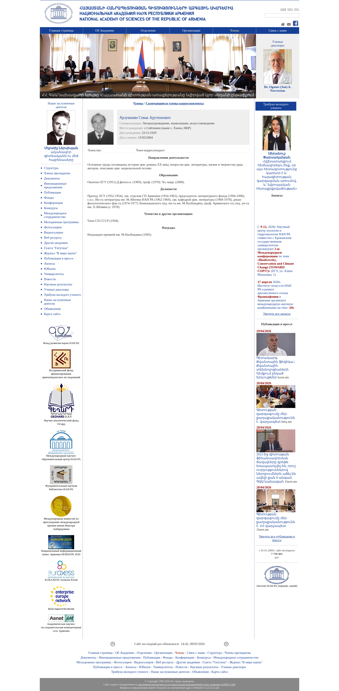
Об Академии (104, 30)
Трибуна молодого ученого (62, 294)
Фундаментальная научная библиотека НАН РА (61, 486)
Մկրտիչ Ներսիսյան (61, 148)
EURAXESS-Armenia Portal (61, 578)
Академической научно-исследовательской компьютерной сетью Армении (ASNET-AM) (186, 684)
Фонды (49, 197)
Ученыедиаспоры (277, 43)
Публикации (52, 192)
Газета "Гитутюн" (56, 248)
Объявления (52, 308)
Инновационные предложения (55, 185)
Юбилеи (49, 268)
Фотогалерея (52, 227)
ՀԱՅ (283, 9)
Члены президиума (57, 173)
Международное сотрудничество (55, 215)
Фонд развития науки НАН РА (61, 342)
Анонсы (49, 263)
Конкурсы (51, 208)
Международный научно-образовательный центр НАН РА (61, 456)
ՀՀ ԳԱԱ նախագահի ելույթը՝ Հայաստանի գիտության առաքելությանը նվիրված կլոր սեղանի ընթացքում (148, 95)
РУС (296, 9)
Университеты (54, 274)
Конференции (53, 203)
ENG (290, 9)
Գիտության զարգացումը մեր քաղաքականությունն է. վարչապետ (275, 414)
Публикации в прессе (58, 258)
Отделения (148, 30)
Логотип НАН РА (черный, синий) (276, 584)
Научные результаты (58, 284)
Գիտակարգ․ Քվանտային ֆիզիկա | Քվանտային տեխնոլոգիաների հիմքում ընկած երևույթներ (275, 366)
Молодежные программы (61, 222)
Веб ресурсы (52, 237)
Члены (234, 30)
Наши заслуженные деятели (170, 671)
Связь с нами (278, 30)
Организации (191, 30)
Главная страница (61, 30)
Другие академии (56, 243)
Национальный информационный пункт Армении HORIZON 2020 (61, 551)
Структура (51, 168)
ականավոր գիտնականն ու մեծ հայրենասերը (61, 156)
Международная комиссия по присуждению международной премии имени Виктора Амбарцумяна (61, 522)
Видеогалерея (53, 232)
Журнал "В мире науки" (60, 253)
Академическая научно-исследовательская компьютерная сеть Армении (61, 626)
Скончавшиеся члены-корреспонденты (175, 103)
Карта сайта (52, 314)
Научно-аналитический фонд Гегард (61, 420)
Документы (52, 178)
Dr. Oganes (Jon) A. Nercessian (277, 88)
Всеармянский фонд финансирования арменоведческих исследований (61, 372)
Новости (50, 279)
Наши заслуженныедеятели (61, 105)
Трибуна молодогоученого (276, 106)
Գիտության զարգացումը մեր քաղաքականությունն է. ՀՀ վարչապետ (275, 518)
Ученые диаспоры (56, 289)
